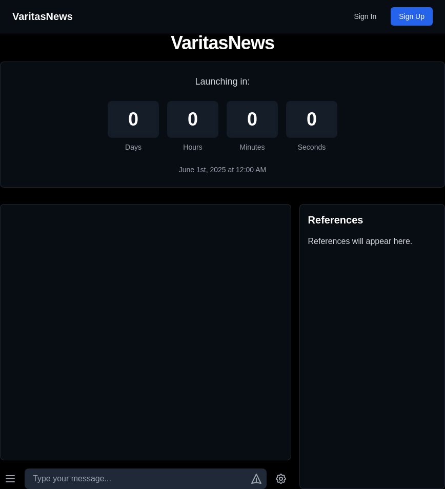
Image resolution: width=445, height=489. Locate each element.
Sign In (365, 16)
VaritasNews (42, 16)
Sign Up (411, 16)
